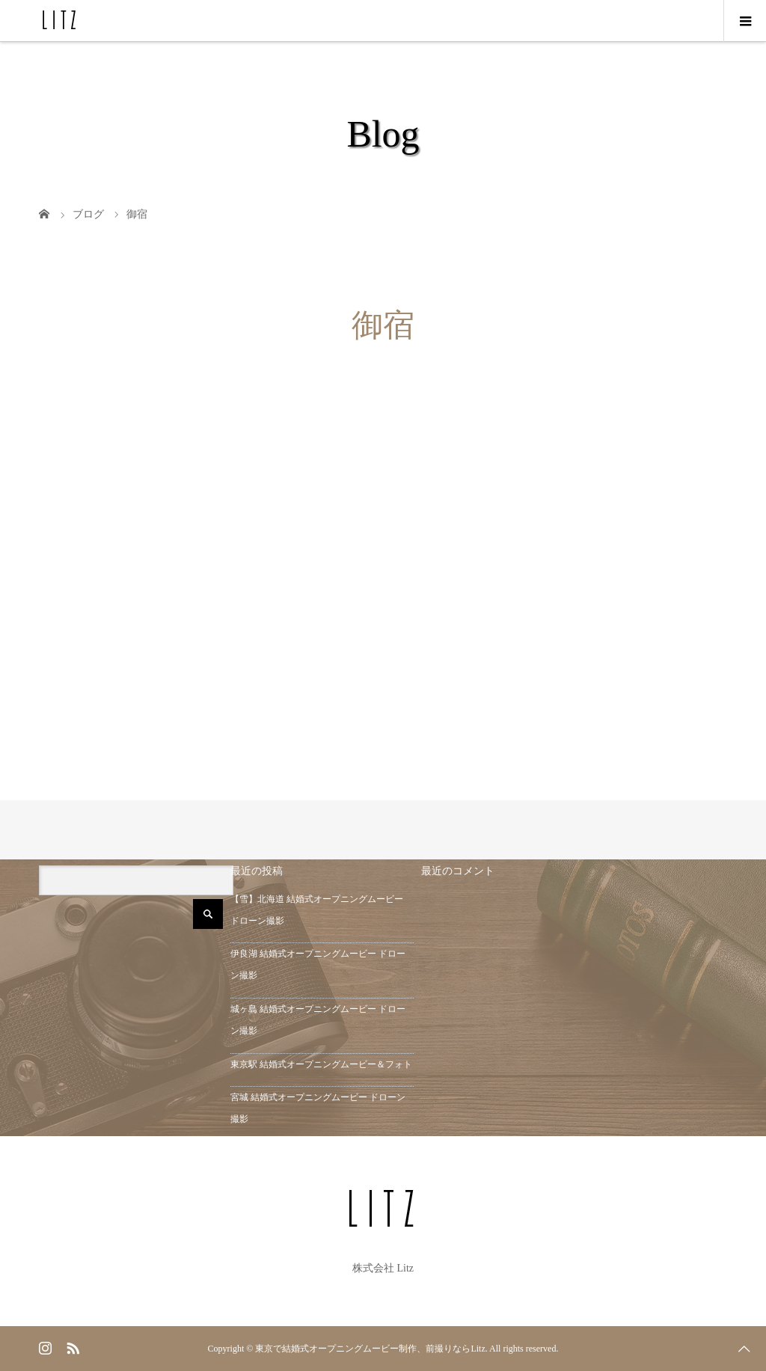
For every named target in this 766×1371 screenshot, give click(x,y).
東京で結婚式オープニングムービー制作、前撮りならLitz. (371, 1348)
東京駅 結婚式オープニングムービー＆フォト (321, 1064)
